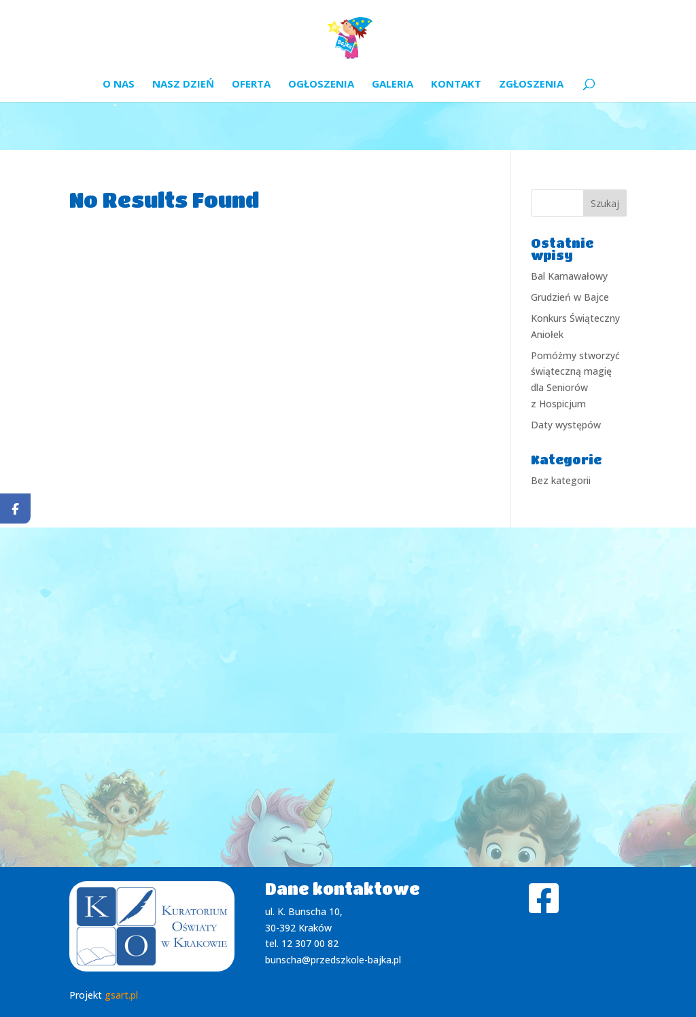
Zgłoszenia (531, 84)
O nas (119, 84)
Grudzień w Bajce (570, 297)
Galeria (392, 84)
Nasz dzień (183, 84)
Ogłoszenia (321, 84)
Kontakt (456, 84)
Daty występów (566, 424)
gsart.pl (121, 994)
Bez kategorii (561, 480)
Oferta (251, 84)
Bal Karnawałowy (569, 276)
